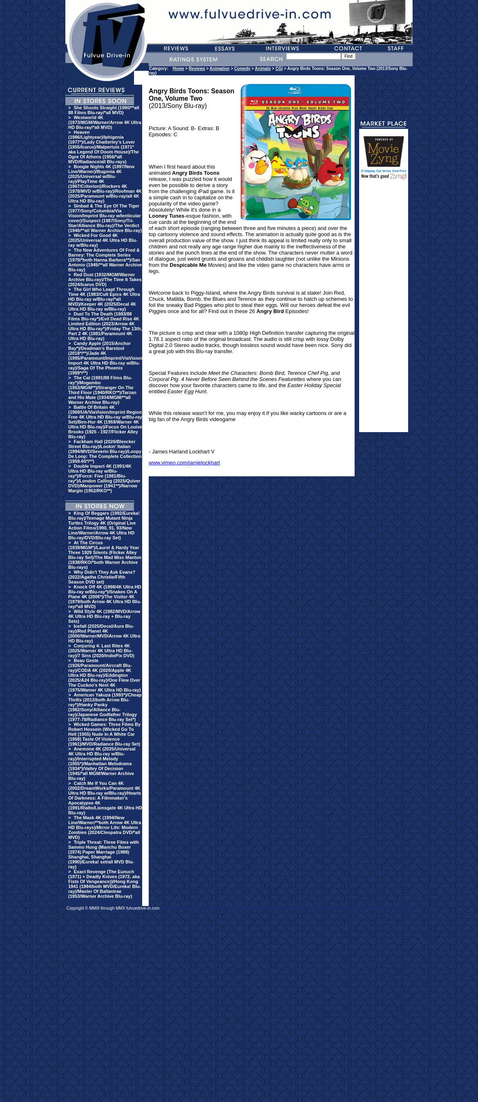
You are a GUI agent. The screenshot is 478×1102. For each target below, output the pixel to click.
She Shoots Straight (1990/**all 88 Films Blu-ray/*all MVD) (103, 110)
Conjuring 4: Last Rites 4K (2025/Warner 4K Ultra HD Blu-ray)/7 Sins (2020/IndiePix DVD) (101, 650)
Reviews (197, 68)
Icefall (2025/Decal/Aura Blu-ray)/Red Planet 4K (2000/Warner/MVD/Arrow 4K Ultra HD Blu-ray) (104, 633)
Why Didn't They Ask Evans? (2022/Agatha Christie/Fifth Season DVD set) (101, 577)
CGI (279, 68)
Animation (220, 68)
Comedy (242, 68)
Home (178, 68)
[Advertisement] (383, 309)
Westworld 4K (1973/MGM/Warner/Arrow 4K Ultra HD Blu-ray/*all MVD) (104, 122)
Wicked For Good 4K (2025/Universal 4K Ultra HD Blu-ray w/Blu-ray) (102, 240)
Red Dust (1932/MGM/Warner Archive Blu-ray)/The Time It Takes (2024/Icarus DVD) (104, 279)
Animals (263, 68)
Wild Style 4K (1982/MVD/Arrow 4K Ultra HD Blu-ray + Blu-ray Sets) (104, 616)
